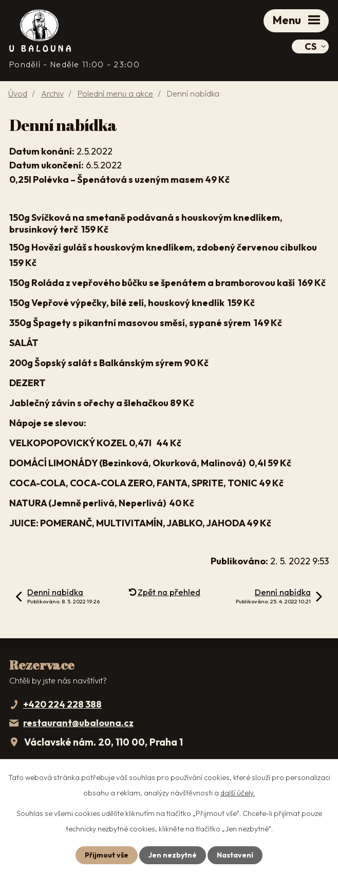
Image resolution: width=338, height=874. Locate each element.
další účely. (237, 792)
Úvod (17, 93)
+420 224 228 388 (62, 704)
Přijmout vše (106, 855)
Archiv (52, 93)
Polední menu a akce (115, 93)
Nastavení (235, 855)
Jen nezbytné (172, 855)
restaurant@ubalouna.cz (78, 723)
